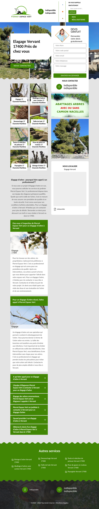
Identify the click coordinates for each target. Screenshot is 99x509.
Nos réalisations (78, 18)
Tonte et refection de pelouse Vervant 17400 (76, 459)
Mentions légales (62, 503)
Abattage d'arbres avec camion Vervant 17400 (22, 467)
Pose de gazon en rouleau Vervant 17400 (77, 466)
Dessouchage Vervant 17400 (49, 459)
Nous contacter (22, 66)
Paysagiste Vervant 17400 (77, 471)
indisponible (50, 10)
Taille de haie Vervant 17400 (49, 466)
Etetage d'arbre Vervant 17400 (23, 460)
